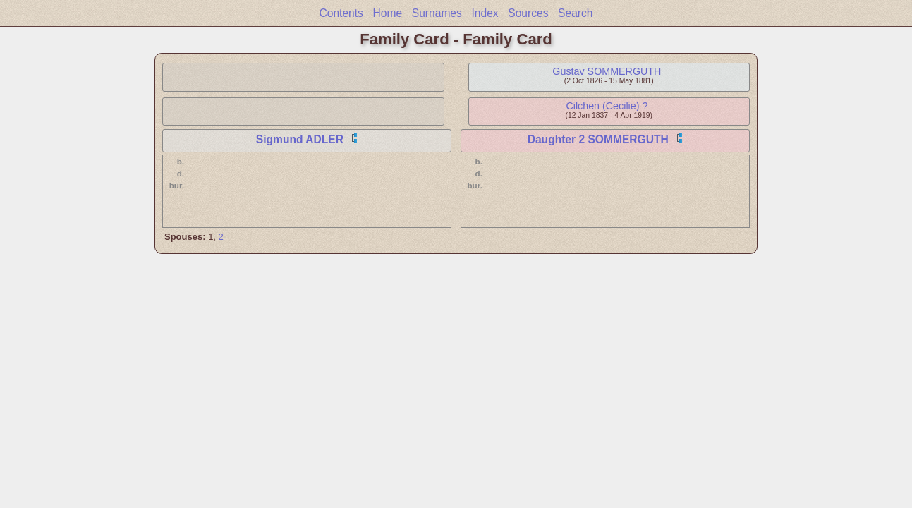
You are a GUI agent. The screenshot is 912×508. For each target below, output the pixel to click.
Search (575, 13)
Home (388, 13)
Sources (528, 13)
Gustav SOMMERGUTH (606, 71)
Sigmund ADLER (299, 139)
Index (484, 13)
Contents (341, 13)
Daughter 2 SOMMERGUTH (598, 139)
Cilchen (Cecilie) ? (606, 105)
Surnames (437, 13)
